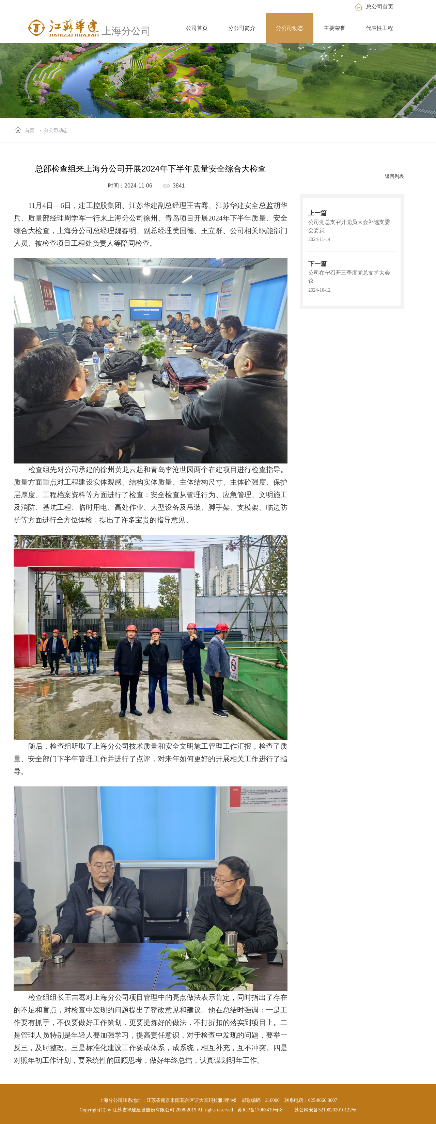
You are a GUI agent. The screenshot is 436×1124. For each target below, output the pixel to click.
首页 (29, 130)
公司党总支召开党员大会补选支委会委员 (349, 226)
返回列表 (394, 176)
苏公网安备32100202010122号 (325, 1109)
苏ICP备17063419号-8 (260, 1109)
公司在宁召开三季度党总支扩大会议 (349, 277)
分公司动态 (56, 130)
